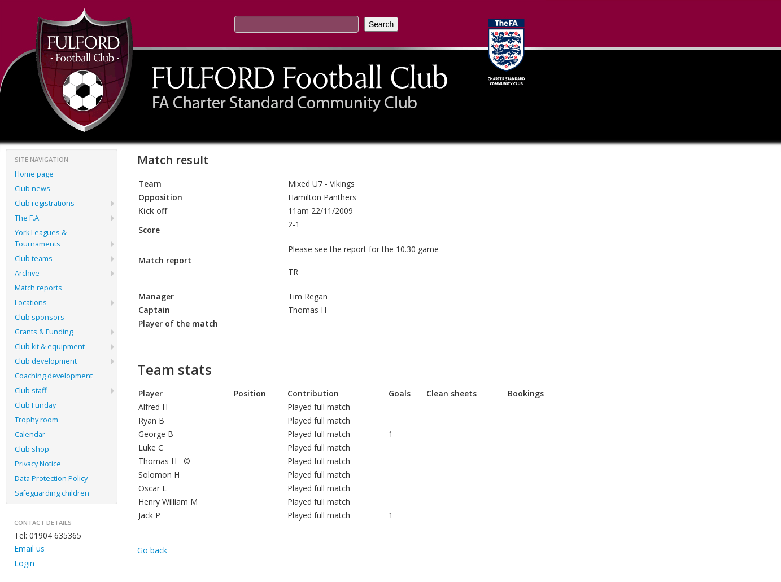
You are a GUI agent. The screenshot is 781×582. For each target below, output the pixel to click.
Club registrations (45, 203)
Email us (29, 548)
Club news (32, 188)
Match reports (38, 288)
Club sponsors (39, 317)
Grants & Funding (44, 332)
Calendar (30, 434)
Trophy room (36, 420)
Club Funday (35, 405)
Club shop (32, 449)
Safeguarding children (52, 493)
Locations (31, 302)
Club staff (30, 390)
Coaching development (54, 376)
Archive (27, 273)
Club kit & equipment (50, 346)
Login (24, 563)
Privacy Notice (38, 464)
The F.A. (28, 218)
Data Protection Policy (51, 478)
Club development (46, 361)
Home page (34, 174)
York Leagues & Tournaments (41, 238)
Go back (152, 550)
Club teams (34, 258)
